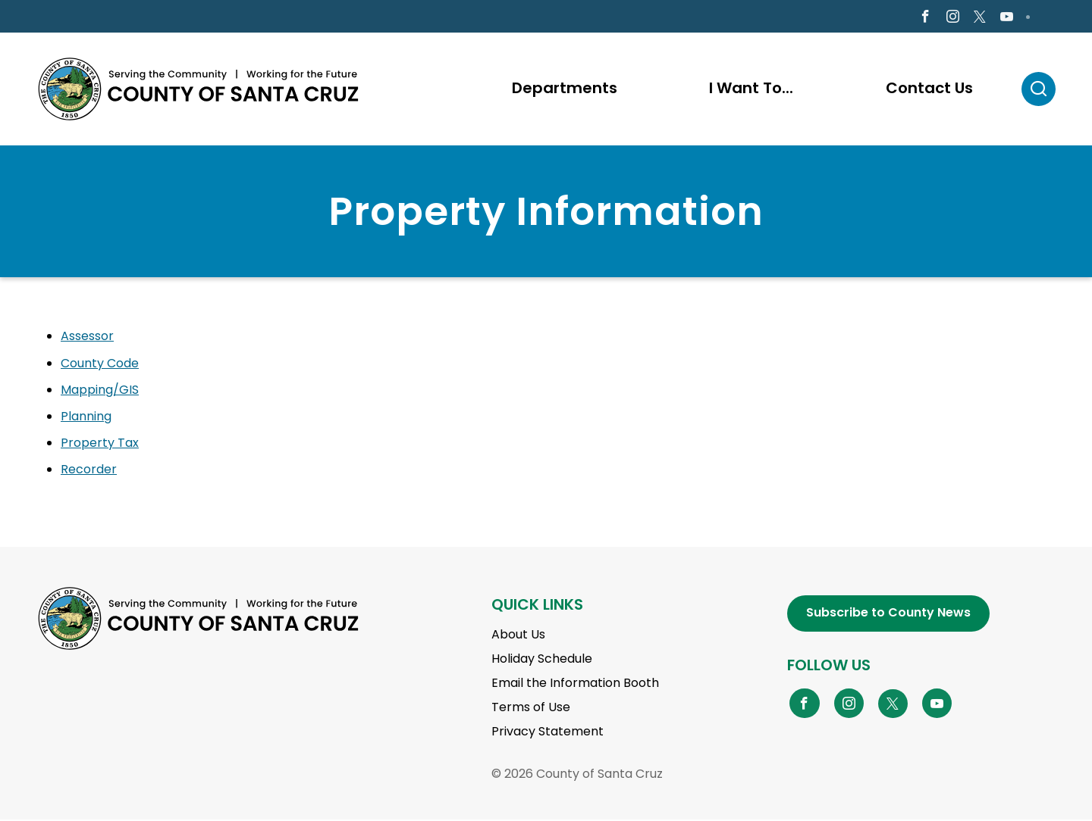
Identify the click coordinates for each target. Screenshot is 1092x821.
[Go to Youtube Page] (1006, 17)
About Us (518, 636)
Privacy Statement (547, 732)
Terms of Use (530, 708)
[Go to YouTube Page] (937, 704)
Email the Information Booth (575, 684)
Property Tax (100, 445)
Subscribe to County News (888, 614)
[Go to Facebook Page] (925, 17)
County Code (100, 364)
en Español (79, 17)
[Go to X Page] (979, 18)
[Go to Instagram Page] (953, 17)
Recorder (89, 471)
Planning (86, 417)
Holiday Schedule (541, 660)
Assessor (87, 338)
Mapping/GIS (100, 391)
